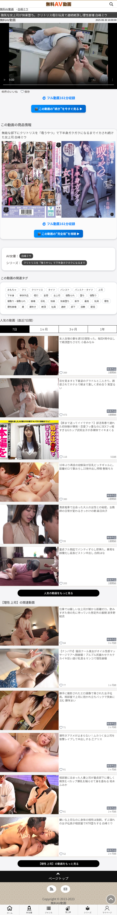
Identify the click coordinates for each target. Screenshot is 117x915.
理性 (106, 301)
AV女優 (29, 910)
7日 (14, 329)
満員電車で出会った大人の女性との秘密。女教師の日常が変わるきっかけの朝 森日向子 (87, 509)
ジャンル (49, 910)
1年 (102, 329)
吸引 (36, 295)
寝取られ (70, 295)
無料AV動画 (58, 903)
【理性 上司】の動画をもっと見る (58, 864)
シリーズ (87, 910)
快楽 (52, 301)
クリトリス (37, 289)
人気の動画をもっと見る (58, 593)
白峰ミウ (26, 256)
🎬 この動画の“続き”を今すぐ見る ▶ (58, 109)
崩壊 (33, 301)
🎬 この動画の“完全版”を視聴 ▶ (58, 234)
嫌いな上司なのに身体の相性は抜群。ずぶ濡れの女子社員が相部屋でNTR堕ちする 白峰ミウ (87, 821)
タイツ (51, 289)
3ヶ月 (73, 329)
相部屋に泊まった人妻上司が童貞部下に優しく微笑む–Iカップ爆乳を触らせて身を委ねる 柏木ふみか (87, 781)
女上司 (56, 295)
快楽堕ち (64, 301)
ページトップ (58, 878)
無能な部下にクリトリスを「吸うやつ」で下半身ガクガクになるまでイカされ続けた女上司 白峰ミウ (58, 135)
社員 (53, 306)
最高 (86, 301)
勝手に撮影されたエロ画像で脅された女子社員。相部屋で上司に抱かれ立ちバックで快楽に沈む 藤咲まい (87, 696)
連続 (63, 306)
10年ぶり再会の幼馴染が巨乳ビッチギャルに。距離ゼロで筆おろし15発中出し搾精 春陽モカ (87, 466)
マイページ (107, 910)
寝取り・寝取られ (16, 301)
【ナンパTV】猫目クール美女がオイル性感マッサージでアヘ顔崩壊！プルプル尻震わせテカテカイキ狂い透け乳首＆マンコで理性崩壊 (87, 654)
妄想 (46, 295)
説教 (83, 306)
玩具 (96, 301)
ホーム (9, 909)
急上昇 (68, 909)
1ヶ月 (44, 329)
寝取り (93, 295)
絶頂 (43, 306)
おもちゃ (11, 289)
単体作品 (24, 295)
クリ (24, 289)
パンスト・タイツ (84, 289)
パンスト (64, 289)
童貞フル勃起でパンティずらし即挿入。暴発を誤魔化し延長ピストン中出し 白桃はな (87, 551)
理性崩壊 (11, 306)
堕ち (82, 295)
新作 (77, 301)
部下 (73, 306)
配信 (93, 306)
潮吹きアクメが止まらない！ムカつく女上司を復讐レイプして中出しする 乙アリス (87, 737)
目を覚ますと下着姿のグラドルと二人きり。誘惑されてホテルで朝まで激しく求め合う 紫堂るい (87, 384)
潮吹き (32, 306)
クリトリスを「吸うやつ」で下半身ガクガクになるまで (54, 262)
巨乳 (43, 301)
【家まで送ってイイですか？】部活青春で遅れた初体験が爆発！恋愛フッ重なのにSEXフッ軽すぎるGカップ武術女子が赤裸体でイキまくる (87, 426)
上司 (100, 289)
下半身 (10, 295)
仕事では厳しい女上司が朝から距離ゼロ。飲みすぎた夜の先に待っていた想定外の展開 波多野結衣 (87, 612)
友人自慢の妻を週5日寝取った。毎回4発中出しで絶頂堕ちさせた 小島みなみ (87, 340)
